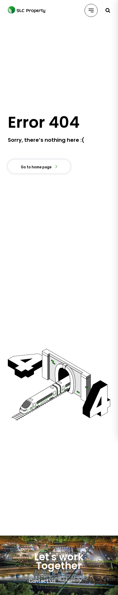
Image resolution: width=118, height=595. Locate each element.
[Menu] (91, 10)
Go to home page (36, 167)
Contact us (56, 581)
